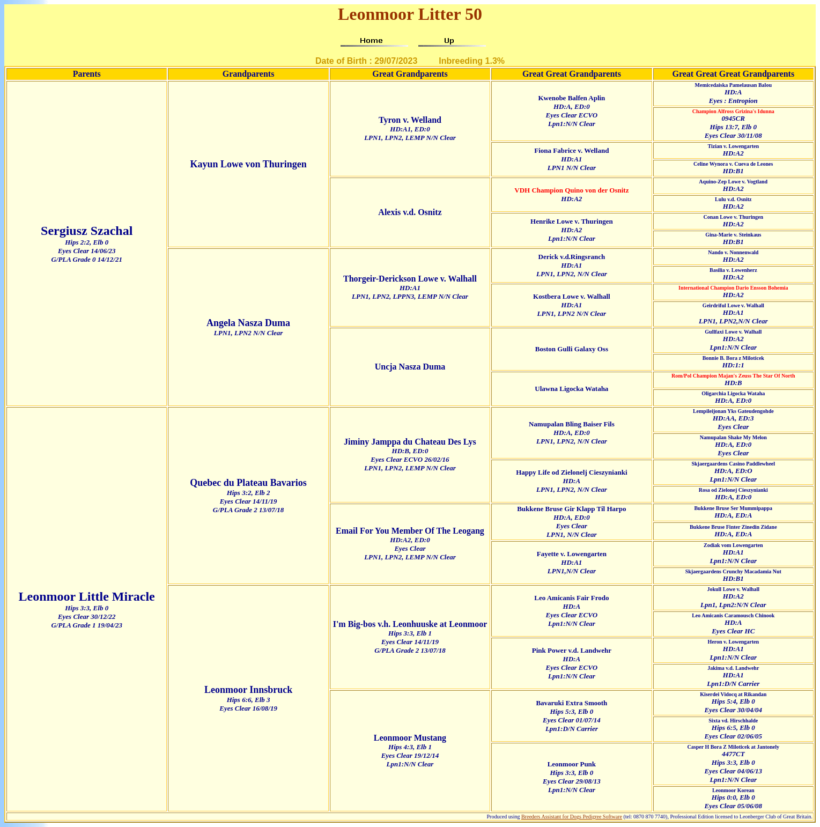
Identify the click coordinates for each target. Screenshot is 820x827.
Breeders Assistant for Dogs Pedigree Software (571, 816)
